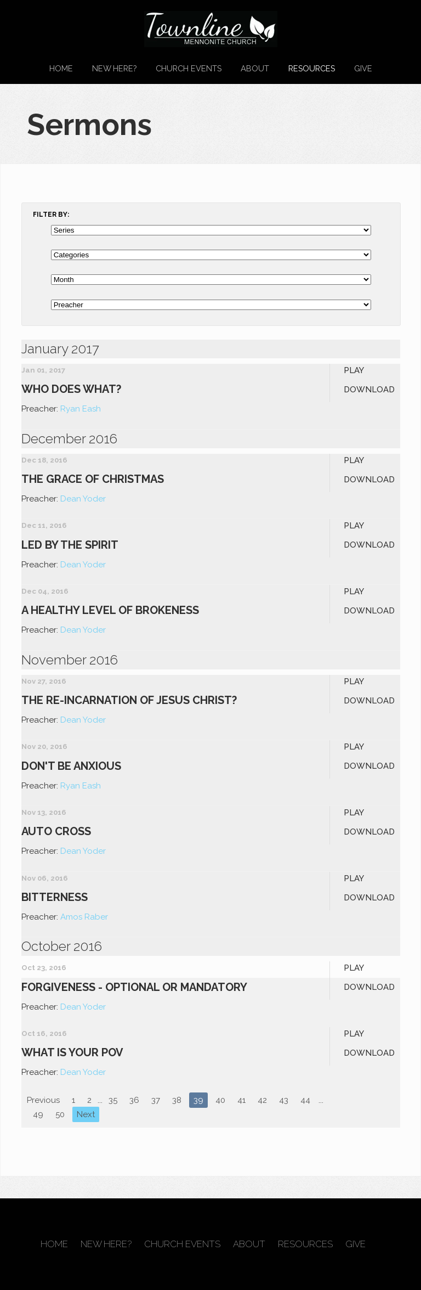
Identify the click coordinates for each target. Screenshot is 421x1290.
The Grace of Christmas (92, 479)
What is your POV (72, 1052)
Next (86, 1114)
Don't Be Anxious (71, 766)
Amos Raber (84, 917)
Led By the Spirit (69, 544)
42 (262, 1100)
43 (283, 1100)
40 (220, 1100)
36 (134, 1100)
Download (369, 390)
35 (113, 1100)
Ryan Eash (80, 409)
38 (176, 1100)
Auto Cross (56, 831)
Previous (43, 1100)
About (255, 68)
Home (61, 68)
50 (60, 1114)
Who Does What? (71, 389)
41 (241, 1100)
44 (305, 1100)
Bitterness (54, 897)
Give (363, 68)
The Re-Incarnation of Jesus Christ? (129, 700)
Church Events (188, 68)
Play (354, 370)
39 (198, 1100)
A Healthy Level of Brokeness (110, 610)
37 (155, 1100)
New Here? (114, 68)
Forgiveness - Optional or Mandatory (134, 987)
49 (38, 1114)
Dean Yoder (83, 499)
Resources (311, 68)
